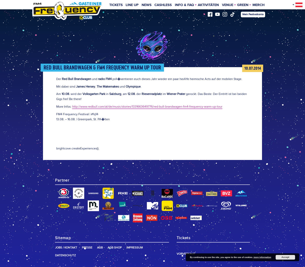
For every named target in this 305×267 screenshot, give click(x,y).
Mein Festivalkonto (253, 14)
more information (262, 257)
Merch (258, 5)
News (147, 5)
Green (242, 5)
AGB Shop (115, 247)
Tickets (116, 5)
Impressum (134, 247)
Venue (227, 5)
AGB (100, 247)
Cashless (163, 5)
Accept (285, 257)
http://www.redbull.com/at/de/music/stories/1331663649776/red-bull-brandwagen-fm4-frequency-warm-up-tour (147, 107)
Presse (87, 247)
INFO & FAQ (184, 5)
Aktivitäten (208, 5)
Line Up (132, 5)
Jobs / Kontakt (66, 247)
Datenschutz (65, 255)
